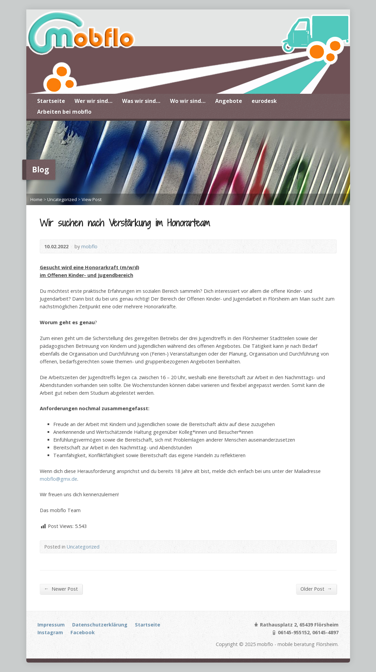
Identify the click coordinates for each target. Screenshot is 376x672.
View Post (92, 199)
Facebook (82, 632)
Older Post (316, 588)
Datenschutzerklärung (99, 624)
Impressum (51, 624)
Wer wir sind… (94, 101)
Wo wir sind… (188, 101)
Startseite (51, 101)
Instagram (50, 632)
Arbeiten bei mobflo (64, 111)
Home (36, 199)
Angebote (228, 101)
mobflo (89, 246)
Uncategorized (62, 199)
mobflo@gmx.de (58, 479)
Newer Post (61, 588)
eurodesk (264, 101)
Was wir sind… (141, 101)
